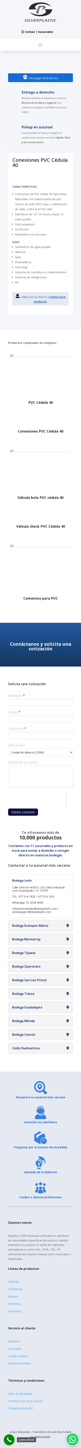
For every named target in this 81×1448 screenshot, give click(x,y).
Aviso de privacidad (20, 1393)
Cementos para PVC (40, 598)
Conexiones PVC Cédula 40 (40, 431)
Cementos (14, 1304)
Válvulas (13, 1296)
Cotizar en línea (17, 1356)
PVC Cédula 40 (40, 402)
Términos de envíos (20, 1408)
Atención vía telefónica (40, 1122)
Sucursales (14, 1349)
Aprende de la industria (40, 1172)
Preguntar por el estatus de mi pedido (40, 1147)
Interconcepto (43, 1436)
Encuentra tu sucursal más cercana (40, 1097)
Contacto (14, 1341)
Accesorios (15, 1311)
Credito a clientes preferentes (40, 1197)
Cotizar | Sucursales (39, 32)
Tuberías (13, 1281)
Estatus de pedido (19, 1363)
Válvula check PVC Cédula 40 (40, 526)
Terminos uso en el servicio (25, 1401)
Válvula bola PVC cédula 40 (40, 497)
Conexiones (15, 1289)
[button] (72, 1439)
